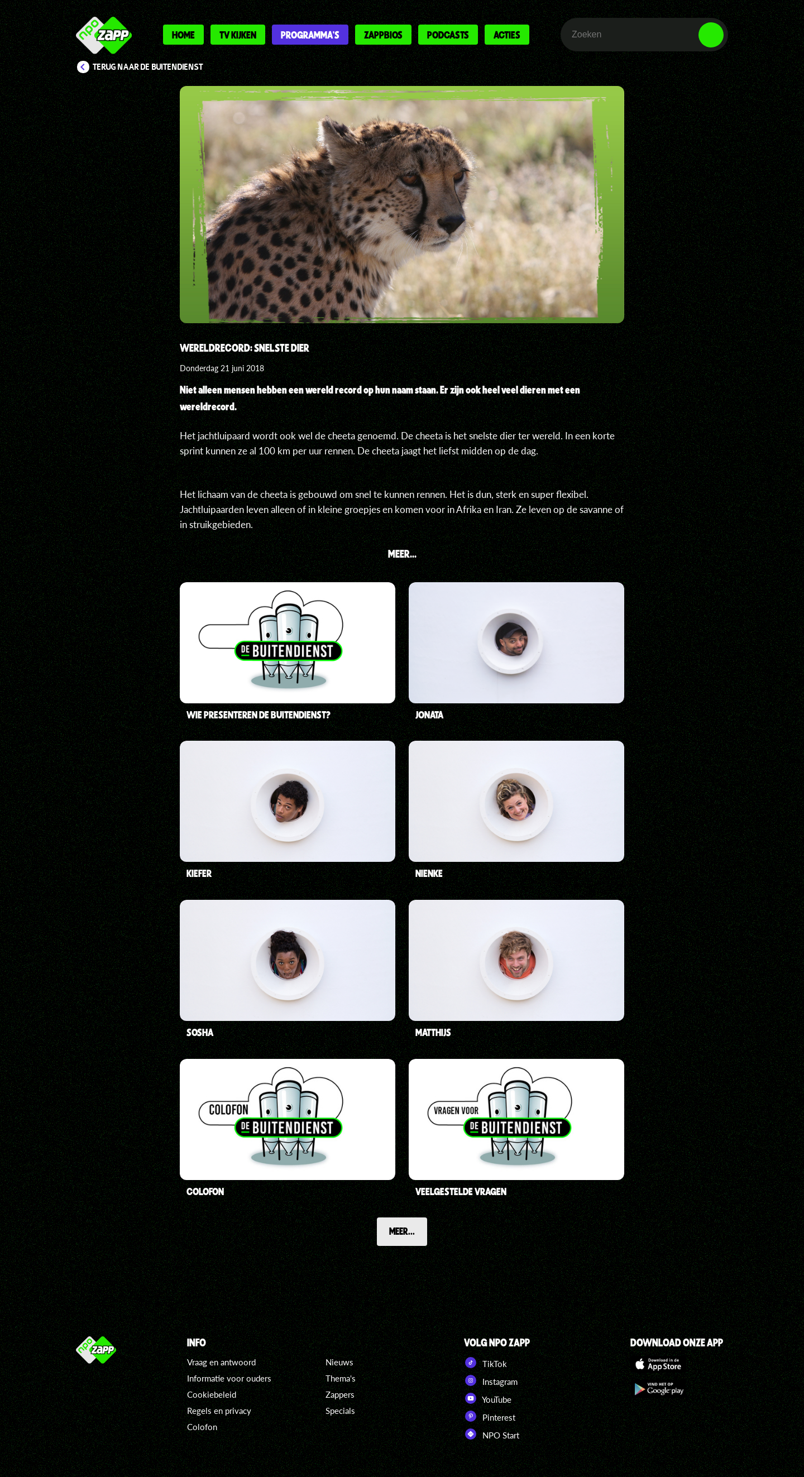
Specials (340, 1411)
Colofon (202, 1427)
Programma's (310, 34)
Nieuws (339, 1362)
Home (183, 34)
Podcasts (448, 34)
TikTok (485, 1362)
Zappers (340, 1394)
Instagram (491, 1380)
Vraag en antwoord (221, 1362)
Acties (507, 34)
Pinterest (489, 1416)
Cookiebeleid (211, 1394)
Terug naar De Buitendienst (148, 67)
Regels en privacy (219, 1411)
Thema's (341, 1378)
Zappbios (383, 34)
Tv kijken (237, 34)
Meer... (402, 1231)
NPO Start (491, 1434)
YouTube (487, 1398)
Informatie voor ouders (229, 1378)
